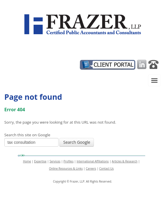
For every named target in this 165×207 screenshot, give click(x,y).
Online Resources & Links (66, 168)
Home (27, 161)
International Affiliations (93, 161)
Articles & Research (124, 161)
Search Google (76, 142)
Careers (91, 168)
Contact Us (106, 168)
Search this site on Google (27, 134)
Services (55, 161)
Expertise (40, 161)
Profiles (68, 161)
